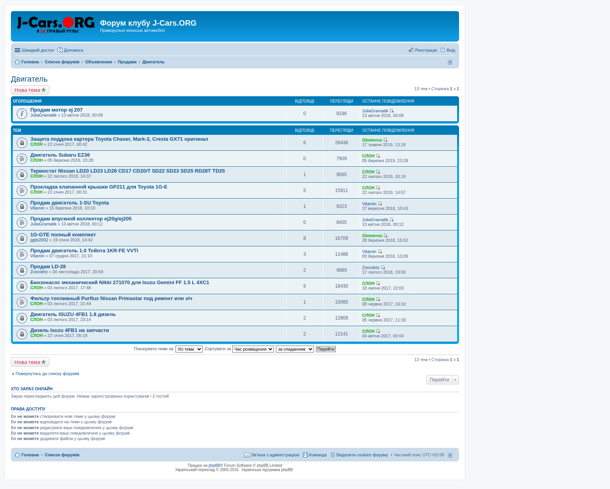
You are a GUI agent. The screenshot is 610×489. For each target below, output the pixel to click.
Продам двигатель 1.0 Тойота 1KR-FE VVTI (84, 250)
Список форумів (62, 454)
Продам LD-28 (48, 266)
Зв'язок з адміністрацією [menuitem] (275, 454)
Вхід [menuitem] (451, 50)
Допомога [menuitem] (73, 50)
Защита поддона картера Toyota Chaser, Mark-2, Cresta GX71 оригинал (119, 139)
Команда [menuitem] (318, 454)
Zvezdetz (39, 271)
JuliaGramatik (43, 115)
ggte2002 (39, 240)
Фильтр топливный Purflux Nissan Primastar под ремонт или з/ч (111, 298)
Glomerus (372, 140)
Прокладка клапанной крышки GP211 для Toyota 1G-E (98, 187)
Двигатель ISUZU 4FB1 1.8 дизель (73, 314)
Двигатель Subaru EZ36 (60, 155)
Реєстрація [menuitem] (426, 50)
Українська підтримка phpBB (267, 470)
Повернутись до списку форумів (47, 373)
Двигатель (29, 79)
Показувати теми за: (168, 348)
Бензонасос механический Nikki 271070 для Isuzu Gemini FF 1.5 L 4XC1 (119, 282)
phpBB (214, 465)
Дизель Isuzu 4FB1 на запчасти (69, 330)
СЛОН (36, 144)
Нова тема (27, 89)
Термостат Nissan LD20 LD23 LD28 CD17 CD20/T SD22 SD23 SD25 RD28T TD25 (127, 171)
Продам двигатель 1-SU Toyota (69, 203)
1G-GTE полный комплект (63, 235)
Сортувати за (239, 348)
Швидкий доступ (38, 50)
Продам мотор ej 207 (56, 110)
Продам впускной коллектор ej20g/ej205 (80, 219)
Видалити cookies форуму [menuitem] (362, 454)
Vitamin (37, 208)
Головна (30, 454)
